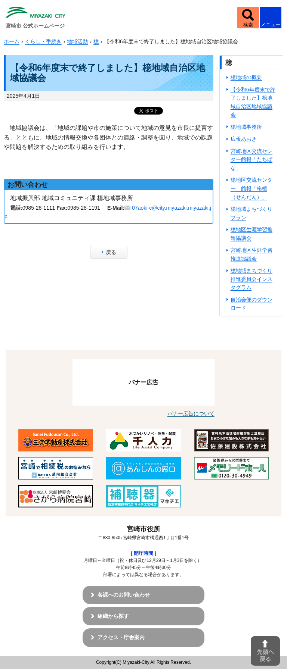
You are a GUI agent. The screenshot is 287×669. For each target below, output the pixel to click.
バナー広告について (191, 413)
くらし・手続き (43, 41)
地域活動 (77, 41)
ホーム (11, 41)
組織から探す (113, 616)
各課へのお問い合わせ (124, 595)
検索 (248, 25)
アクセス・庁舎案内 (121, 637)
